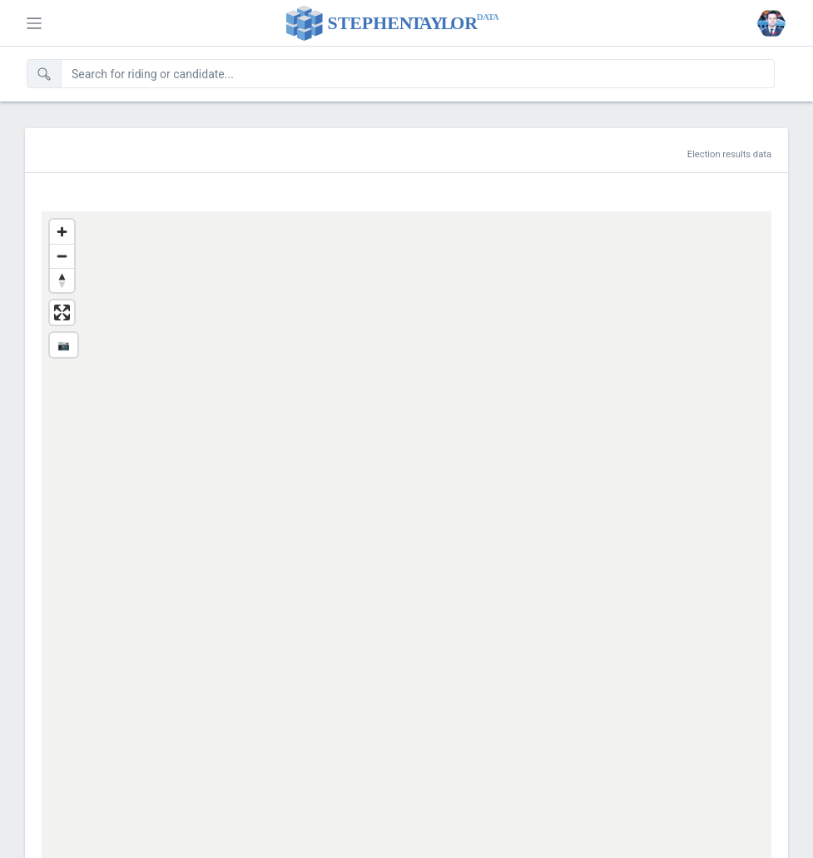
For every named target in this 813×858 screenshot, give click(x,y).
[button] (771, 23)
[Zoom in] (62, 232)
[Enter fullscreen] (62, 312)
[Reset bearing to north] (62, 280)
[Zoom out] (62, 256)
